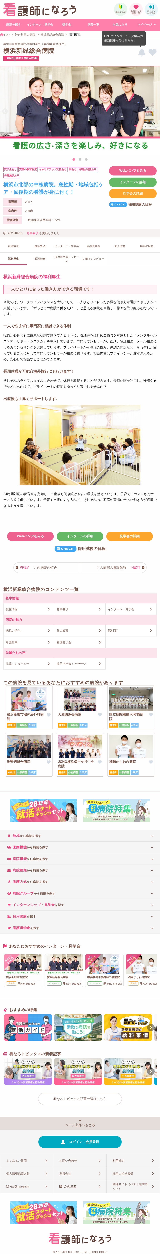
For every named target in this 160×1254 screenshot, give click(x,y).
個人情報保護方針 (18, 1173)
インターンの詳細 (132, 182)
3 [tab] (86, 160)
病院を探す (13, 24)
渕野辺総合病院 (18, 762)
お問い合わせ (68, 1160)
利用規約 (118, 1160)
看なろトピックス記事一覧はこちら (80, 1099)
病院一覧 (93, 24)
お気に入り (120, 24)
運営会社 (65, 1173)
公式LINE (70, 1186)
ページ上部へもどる (80, 1125)
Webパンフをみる (132, 170)
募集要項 (32, 233)
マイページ (144, 24)
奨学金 (66, 24)
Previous (5, 111)
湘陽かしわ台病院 (122, 762)
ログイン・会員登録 (84, 1142)
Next (155, 111)
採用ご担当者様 (123, 1173)
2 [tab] (80, 160)
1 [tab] (74, 160)
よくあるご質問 (16, 1160)
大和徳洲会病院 (69, 714)
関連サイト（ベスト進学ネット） (130, 1186)
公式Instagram (19, 1186)
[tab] (80, 835)
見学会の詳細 (133, 193)
